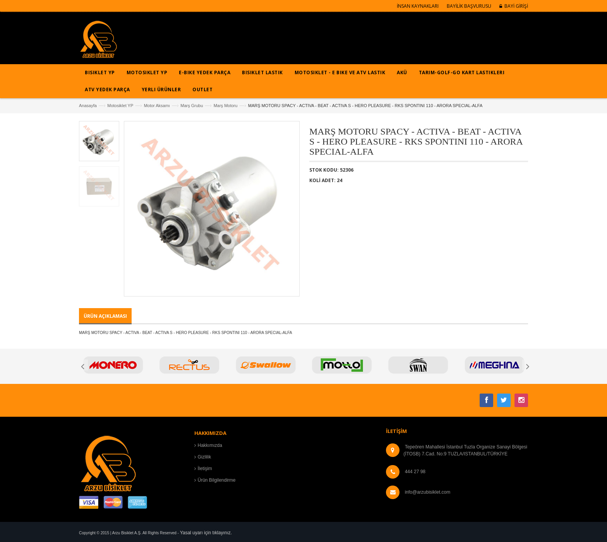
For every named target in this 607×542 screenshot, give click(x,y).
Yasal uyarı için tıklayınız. (206, 532)
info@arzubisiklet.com (428, 492)
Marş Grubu (191, 105)
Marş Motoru (226, 105)
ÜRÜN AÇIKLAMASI (105, 316)
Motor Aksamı (157, 105)
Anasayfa (88, 105)
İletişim (205, 468)
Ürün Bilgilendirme (217, 480)
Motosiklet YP (120, 105)
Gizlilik (204, 457)
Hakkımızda (210, 445)
